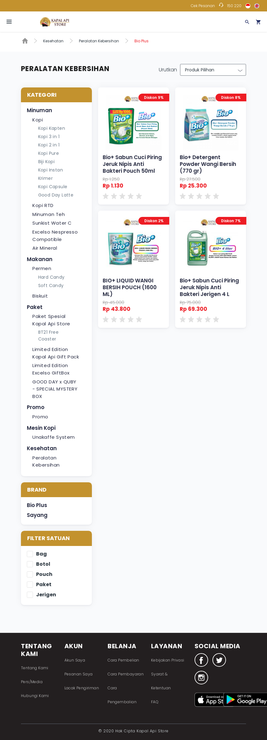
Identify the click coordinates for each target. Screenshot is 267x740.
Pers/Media (32, 681)
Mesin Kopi (41, 428)
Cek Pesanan (203, 5)
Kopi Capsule (53, 187)
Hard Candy (51, 277)
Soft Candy (51, 285)
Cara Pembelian (123, 660)
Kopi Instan (50, 170)
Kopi (37, 119)
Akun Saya (74, 660)
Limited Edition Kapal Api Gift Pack (55, 353)
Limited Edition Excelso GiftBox (51, 369)
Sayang (37, 515)
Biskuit (40, 296)
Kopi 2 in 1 (49, 145)
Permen (41, 268)
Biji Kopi (46, 162)
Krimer (45, 178)
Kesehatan (53, 41)
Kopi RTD (43, 205)
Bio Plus (37, 505)
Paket (35, 307)
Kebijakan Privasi (167, 660)
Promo (35, 407)
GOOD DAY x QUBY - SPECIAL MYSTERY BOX (54, 389)
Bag (41, 554)
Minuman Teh (48, 214)
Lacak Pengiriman (81, 688)
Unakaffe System (53, 437)
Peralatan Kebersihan (99, 41)
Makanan (39, 259)
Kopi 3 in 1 (49, 136)
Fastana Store (54, 22)
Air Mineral (44, 248)
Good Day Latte (56, 195)
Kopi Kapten (51, 128)
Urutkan (168, 69)
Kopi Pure (48, 153)
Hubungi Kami (35, 695)
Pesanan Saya (78, 674)
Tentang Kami (34, 667)
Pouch (44, 574)
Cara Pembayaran (126, 674)
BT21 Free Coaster (48, 335)
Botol (43, 564)
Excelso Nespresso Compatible (55, 236)
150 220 (234, 5)
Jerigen (46, 595)
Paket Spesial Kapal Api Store (51, 320)
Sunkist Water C (52, 223)
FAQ (154, 701)
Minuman (39, 110)
